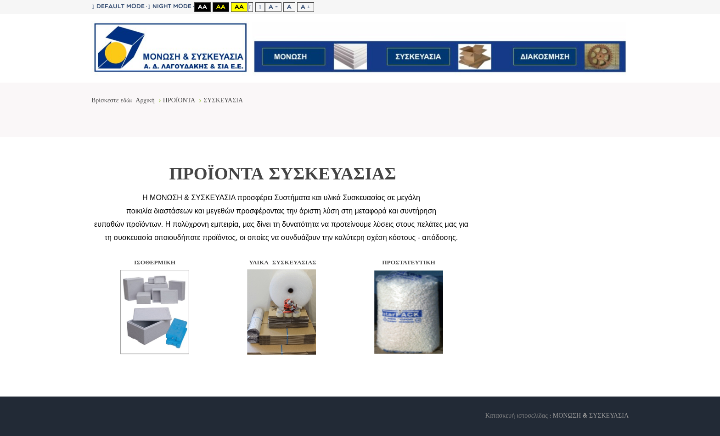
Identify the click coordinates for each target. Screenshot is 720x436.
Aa (202, 7)
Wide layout (260, 7)
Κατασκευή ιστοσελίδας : (519, 416)
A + (305, 7)
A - (273, 7)
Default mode (118, 6)
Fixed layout (250, 7)
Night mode (169, 6)
